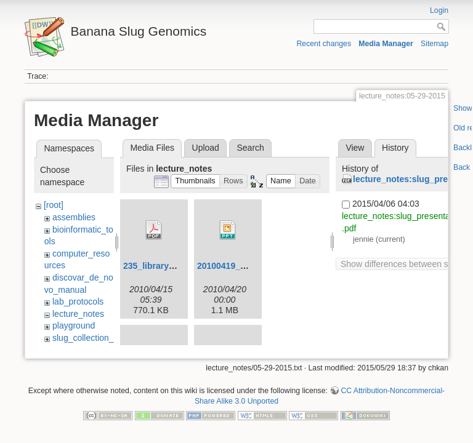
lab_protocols (77, 301)
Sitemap (434, 43)
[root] (53, 205)
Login (439, 10)
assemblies (73, 217)
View (355, 148)
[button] (195, 181)
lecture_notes (78, 314)
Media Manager (385, 43)
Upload (205, 148)
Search (250, 148)
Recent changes (324, 43)
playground (73, 325)
